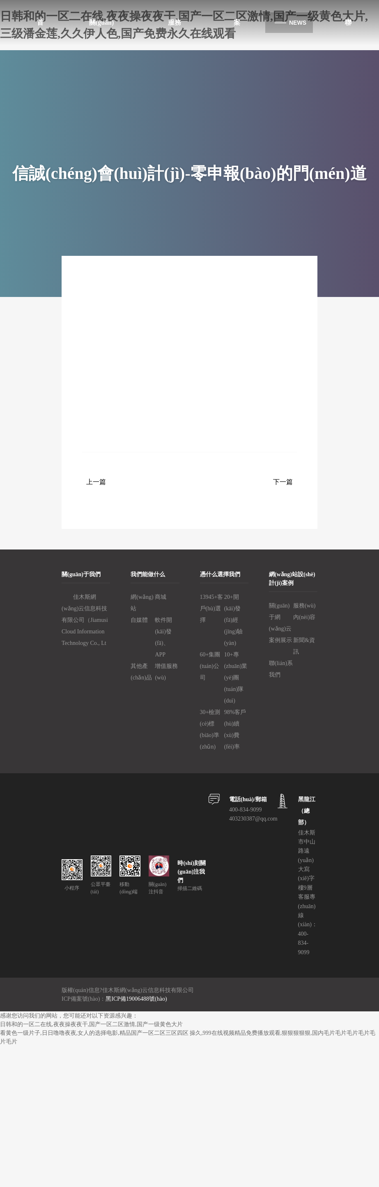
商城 (160, 597)
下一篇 (283, 481)
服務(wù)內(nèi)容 (304, 611)
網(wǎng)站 (142, 603)
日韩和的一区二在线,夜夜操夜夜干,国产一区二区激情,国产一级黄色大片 (91, 1024)
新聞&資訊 (304, 646)
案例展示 (280, 640)
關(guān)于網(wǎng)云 (280, 617)
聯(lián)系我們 (281, 669)
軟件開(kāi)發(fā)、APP (163, 637)
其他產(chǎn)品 (141, 672)
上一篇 (96, 481)
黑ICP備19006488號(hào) (136, 999)
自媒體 (139, 620)
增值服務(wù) (166, 672)
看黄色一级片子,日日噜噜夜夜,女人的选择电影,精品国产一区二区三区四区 (94, 1033)
